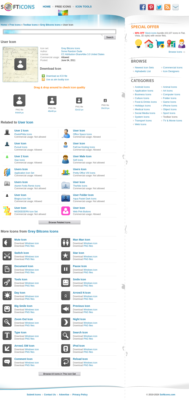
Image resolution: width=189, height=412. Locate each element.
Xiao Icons (19, 160)
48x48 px (52, 111)
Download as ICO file (56, 76)
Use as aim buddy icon (57, 79)
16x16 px (105, 108)
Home (47, 6)
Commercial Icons (172, 67)
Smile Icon (79, 279)
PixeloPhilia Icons (23, 134)
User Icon (25, 122)
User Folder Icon (83, 194)
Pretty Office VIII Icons (84, 173)
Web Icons (140, 124)
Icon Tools (84, 6)
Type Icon (20, 332)
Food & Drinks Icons (146, 101)
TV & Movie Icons (172, 120)
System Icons (142, 116)
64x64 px (19, 112)
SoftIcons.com (167, 394)
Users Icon (21, 169)
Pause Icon (80, 266)
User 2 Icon (21, 130)
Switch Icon (21, 252)
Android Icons (142, 87)
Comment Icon (23, 358)
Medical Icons (142, 109)
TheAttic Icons (80, 186)
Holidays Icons (143, 105)
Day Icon (19, 292)
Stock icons (151, 33)
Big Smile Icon (23, 305)
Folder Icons (169, 98)
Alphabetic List (143, 71)
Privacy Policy (80, 394)
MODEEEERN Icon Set (26, 211)
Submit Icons (34, 394)
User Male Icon (82, 156)
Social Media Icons (145, 113)
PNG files (30, 246)
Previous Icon (81, 305)
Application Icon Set (24, 173)
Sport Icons (169, 113)
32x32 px (79, 110)
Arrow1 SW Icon (24, 345)
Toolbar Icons (30, 25)
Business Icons (143, 94)
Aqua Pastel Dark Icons (84, 198)
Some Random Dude (71, 51)
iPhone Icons (170, 105)
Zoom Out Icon (23, 319)
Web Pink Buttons (82, 211)
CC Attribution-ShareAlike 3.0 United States (82, 54)
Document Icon (23, 266)
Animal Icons (170, 87)
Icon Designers (171, 71)
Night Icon (79, 319)
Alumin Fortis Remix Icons (27, 186)
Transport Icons (143, 120)
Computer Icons (171, 94)
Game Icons (169, 101)
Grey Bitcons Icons (50, 25)
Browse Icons (175, 52)
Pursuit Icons (20, 147)
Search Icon (80, 332)
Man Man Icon (81, 239)
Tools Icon (20, 279)
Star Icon (78, 252)
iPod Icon (79, 345)
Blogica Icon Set (22, 198)
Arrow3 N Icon (82, 292)
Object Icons (169, 109)
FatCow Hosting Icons (84, 147)
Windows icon (32, 243)
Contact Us (50, 394)
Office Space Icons (82, 134)
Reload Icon (80, 358)
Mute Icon (20, 239)
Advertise (64, 394)
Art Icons (168, 90)
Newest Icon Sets (144, 67)
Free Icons (63, 6)
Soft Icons (78, 160)
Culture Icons (142, 98)
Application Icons (144, 90)
